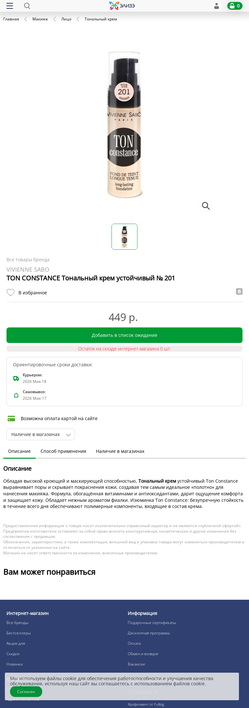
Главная (11, 19)
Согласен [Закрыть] (26, 691)
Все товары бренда (28, 259)
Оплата (134, 643)
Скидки (12, 653)
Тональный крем (101, 19)
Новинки (14, 664)
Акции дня (15, 643)
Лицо (66, 19)
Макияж (40, 19)
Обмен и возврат (143, 653)
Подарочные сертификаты (152, 622)
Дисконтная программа (149, 633)
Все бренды (17, 622)
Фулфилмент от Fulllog (146, 704)
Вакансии (136, 664)
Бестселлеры (18, 633)
